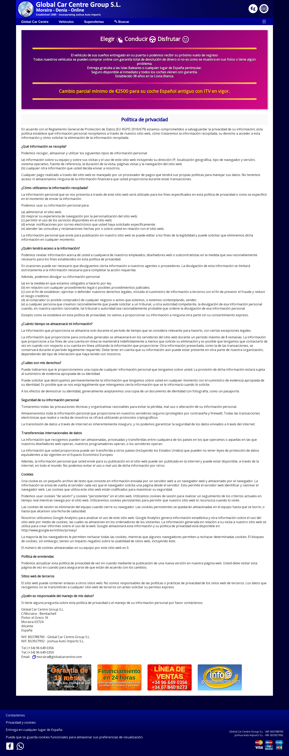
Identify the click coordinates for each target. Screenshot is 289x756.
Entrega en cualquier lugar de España (34, 730)
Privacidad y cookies (21, 722)
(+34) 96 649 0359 (40, 652)
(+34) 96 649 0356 (40, 648)
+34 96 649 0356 (169, 682)
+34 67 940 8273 (169, 687)
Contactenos (15, 715)
